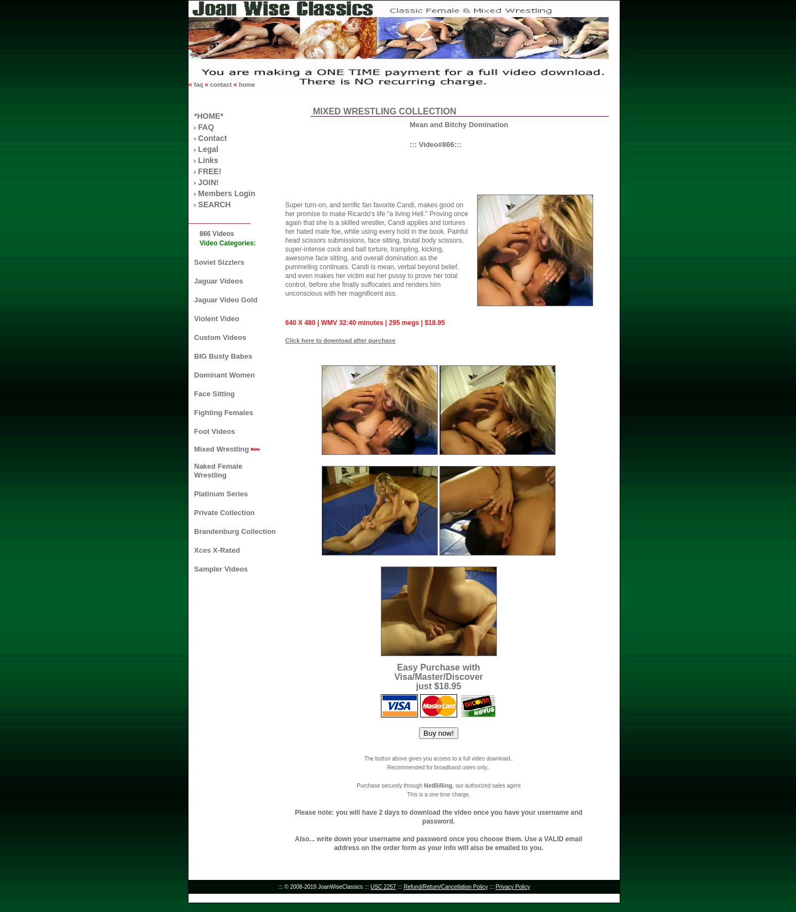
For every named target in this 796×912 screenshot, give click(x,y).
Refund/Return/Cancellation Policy (446, 887)
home (246, 84)
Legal (208, 149)
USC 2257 (383, 887)
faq (198, 84)
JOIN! (208, 182)
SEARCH (214, 204)
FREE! (209, 171)
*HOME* (208, 116)
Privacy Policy (512, 887)
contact (220, 84)
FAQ (206, 127)
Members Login (226, 193)
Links (208, 160)
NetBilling (438, 785)
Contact (212, 138)
